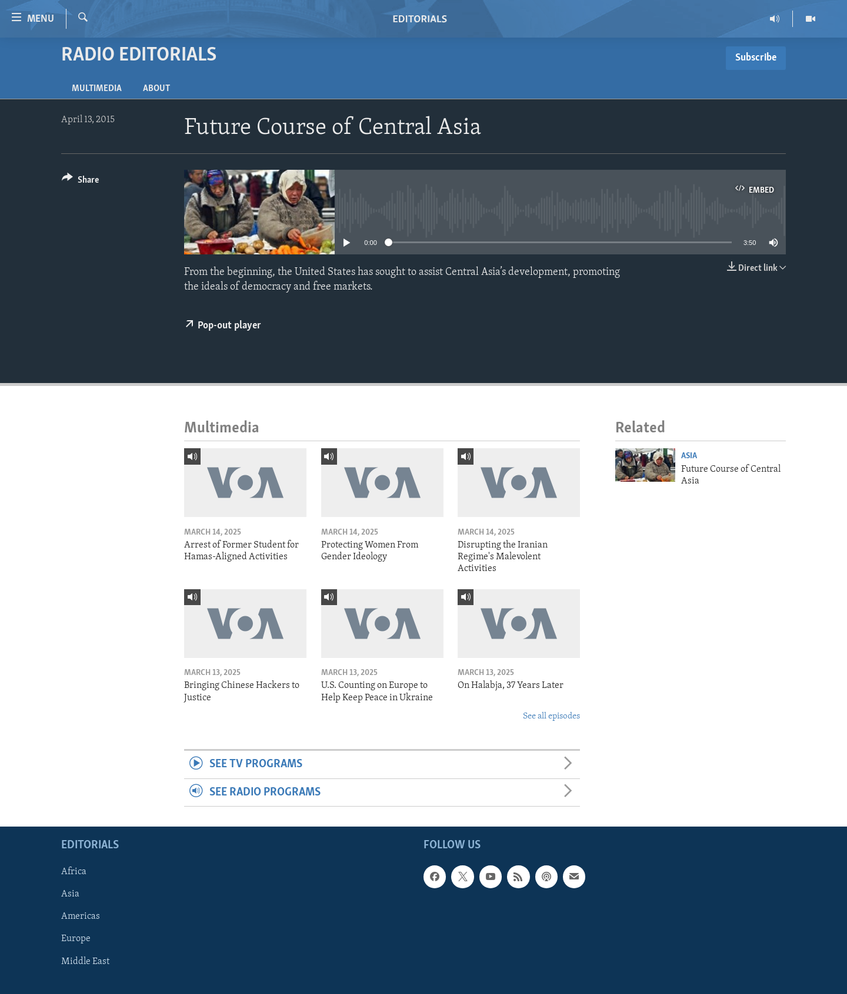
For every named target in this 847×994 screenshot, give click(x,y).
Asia (689, 456)
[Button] (80, 182)
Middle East (85, 961)
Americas (80, 917)
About (156, 88)
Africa (73, 872)
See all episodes (551, 716)
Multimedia (97, 88)
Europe (76, 939)
